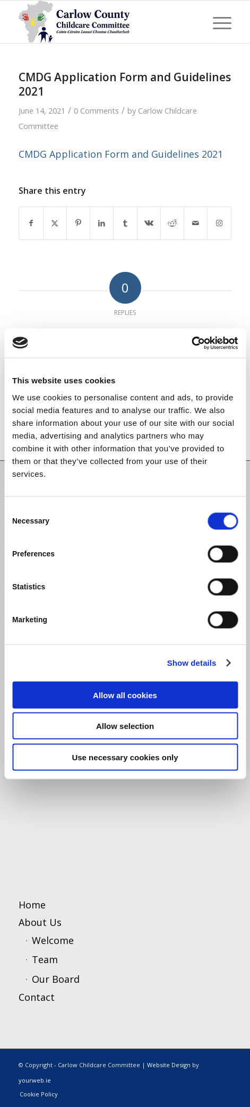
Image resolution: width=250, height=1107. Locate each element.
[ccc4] (103, 22)
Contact (37, 997)
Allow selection (125, 726)
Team (45, 959)
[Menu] (216, 22)
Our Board (56, 979)
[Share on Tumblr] (125, 223)
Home (32, 904)
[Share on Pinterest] (78, 223)
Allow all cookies (125, 694)
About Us (40, 922)
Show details (192, 662)
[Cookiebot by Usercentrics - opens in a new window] (191, 343)
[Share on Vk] (148, 223)
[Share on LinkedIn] (101, 223)
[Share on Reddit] (172, 223)
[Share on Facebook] (30, 223)
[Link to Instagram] (219, 223)
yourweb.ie (35, 1080)
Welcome (53, 940)
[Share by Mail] (195, 223)
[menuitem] (216, 22)
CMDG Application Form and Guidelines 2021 (121, 154)
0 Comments (96, 110)
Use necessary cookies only (125, 756)
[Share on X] (55, 223)
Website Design (169, 1065)
